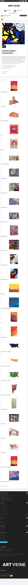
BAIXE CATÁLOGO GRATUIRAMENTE (6, 68)
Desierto (2, 149)
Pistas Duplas (3, 452)
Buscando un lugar (4, 91)
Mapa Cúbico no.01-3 (4, 279)
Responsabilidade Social (4, 509)
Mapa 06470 (3, 438)
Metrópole (3, 293)
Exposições (3, 521)
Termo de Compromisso (4, 511)
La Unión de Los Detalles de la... (6, 308)
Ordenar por (3, 79)
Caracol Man (3, 106)
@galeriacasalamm (18, 63)
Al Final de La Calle (4, 337)
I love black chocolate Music (6, 467)
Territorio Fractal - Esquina (5, 394)
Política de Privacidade (4, 514)
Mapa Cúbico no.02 (4, 207)
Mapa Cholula (3, 423)
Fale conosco (3, 527)
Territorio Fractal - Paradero (6, 351)
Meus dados (3, 537)
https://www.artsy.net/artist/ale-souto (8, 67)
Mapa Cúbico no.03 (4, 221)
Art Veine (2, 529)
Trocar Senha (3, 539)
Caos (2, 322)
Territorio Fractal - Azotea (5, 366)
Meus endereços (3, 535)
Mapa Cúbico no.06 (4, 192)
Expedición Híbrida (4, 409)
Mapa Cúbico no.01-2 (4, 265)
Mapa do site (3, 522)
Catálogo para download (5, 481)
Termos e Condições (4, 506)
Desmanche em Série (4, 120)
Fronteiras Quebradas (5, 164)
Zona (2, 135)
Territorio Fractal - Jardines (6, 380)
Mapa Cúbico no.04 (4, 236)
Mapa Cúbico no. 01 (4, 250)
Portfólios (2, 519)
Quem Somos (3, 504)
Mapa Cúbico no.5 (4, 178)
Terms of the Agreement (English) (6, 513)
